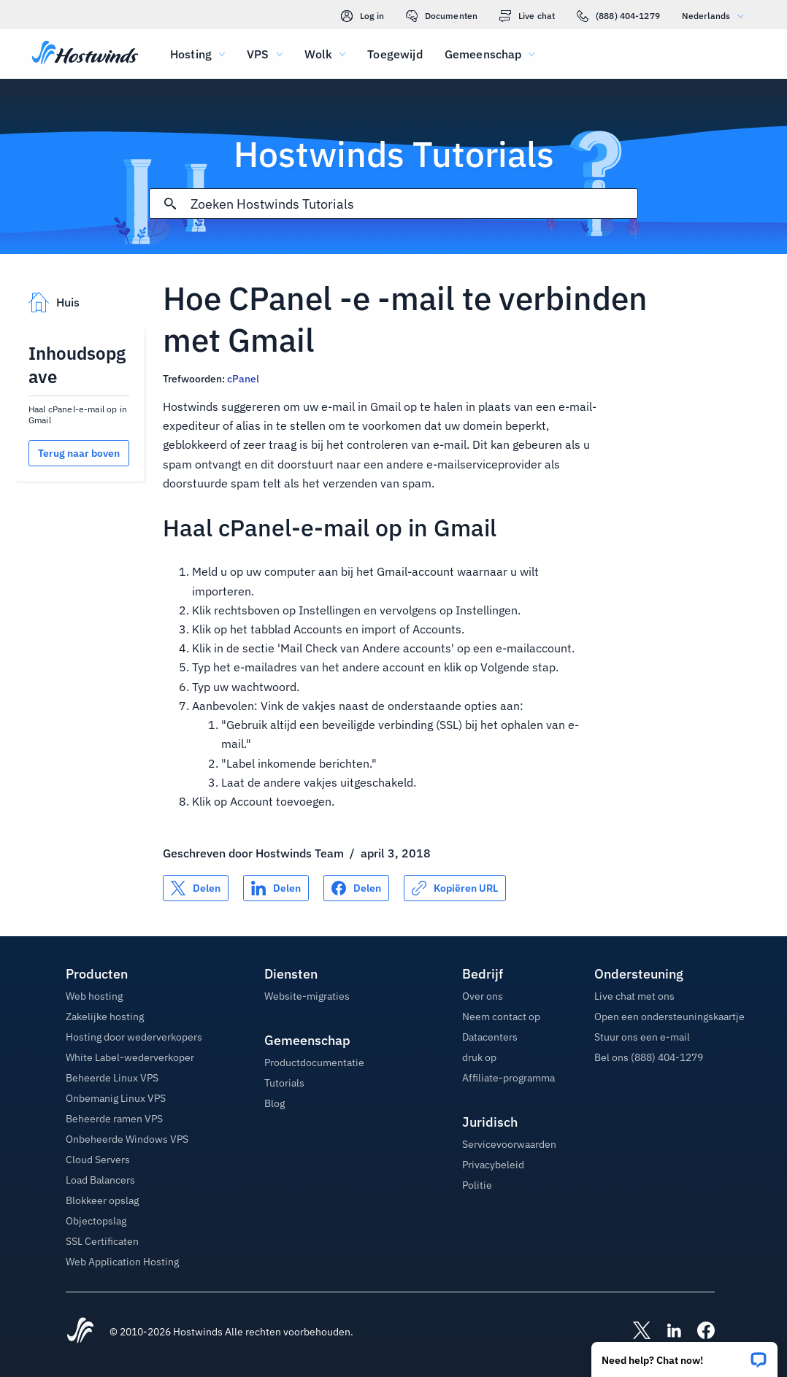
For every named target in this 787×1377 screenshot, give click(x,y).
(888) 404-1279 (618, 16)
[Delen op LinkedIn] (276, 888)
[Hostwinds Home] (80, 1332)
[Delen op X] (196, 888)
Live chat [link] (527, 16)
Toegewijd (394, 54)
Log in (362, 16)
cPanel (243, 378)
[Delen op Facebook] (356, 888)
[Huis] (85, 54)
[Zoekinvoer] (414, 204)
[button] (684, 1354)
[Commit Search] (170, 203)
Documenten (441, 16)
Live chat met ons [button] (634, 996)
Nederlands (716, 15)
